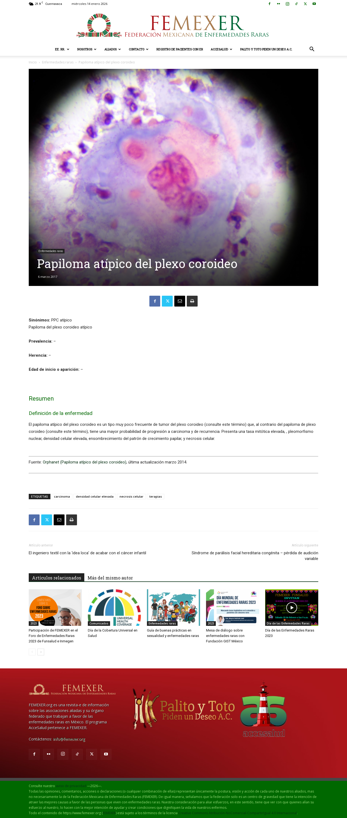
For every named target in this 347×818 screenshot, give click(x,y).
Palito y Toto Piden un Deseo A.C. (266, 49)
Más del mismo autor (110, 578)
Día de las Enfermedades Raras (288, 623)
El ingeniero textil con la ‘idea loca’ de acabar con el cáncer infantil (87, 552)
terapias (155, 496)
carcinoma (62, 496)
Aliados (112, 49)
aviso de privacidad (71, 786)
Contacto (139, 49)
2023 (33, 623)
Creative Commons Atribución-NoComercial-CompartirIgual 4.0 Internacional (237, 813)
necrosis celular (131, 496)
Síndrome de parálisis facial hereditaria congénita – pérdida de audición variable (255, 555)
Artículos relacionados (56, 578)
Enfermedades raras (57, 62)
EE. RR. (62, 49)
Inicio (33, 62)
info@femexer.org (69, 739)
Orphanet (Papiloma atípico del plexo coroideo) (84, 462)
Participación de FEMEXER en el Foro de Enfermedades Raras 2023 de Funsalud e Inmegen (53, 635)
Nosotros (87, 49)
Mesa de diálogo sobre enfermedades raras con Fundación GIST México (225, 635)
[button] (311, 49)
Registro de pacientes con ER (179, 49)
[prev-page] (32, 652)
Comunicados (98, 623)
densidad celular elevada (95, 496)
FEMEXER (109, 813)
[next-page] (40, 652)
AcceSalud (221, 49)
